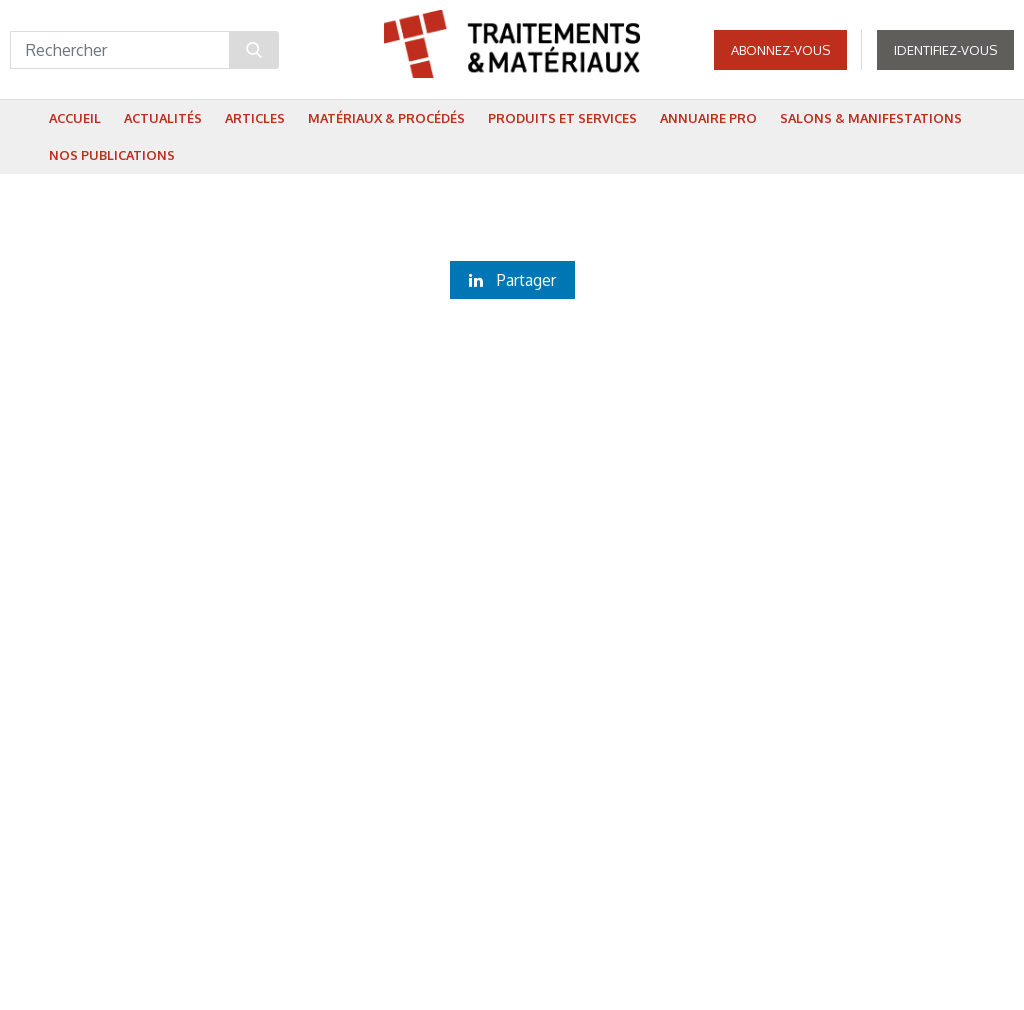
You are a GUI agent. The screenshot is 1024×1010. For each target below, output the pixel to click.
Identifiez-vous (945, 50)
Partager (512, 280)
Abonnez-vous (780, 50)
